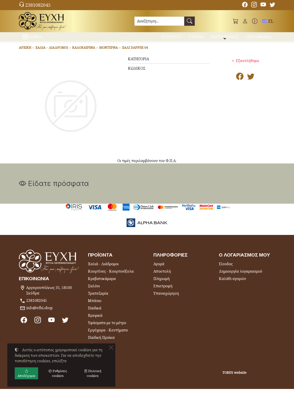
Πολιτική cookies (92, 373)
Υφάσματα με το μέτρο (107, 327)
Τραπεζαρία (98, 298)
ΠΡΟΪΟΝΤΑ (44, 39)
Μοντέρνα (108, 52)
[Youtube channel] (263, 5)
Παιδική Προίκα (101, 342)
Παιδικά (94, 313)
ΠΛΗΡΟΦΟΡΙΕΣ (224, 38)
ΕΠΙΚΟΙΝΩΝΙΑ (258, 38)
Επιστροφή (162, 291)
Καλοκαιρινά (83, 52)
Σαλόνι (94, 291)
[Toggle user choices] (245, 21)
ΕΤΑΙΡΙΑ (196, 38)
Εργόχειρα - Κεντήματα (108, 335)
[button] (235, 21)
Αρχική (25, 52)
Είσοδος (226, 268)
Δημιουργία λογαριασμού (240, 276)
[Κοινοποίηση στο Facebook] (239, 82)
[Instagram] (254, 5)
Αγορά (158, 268)
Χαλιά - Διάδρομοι (51, 52)
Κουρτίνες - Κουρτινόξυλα (111, 276)
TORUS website (234, 377)
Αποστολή (162, 276)
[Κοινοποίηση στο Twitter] (250, 82)
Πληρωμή (161, 283)
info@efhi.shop (39, 312)
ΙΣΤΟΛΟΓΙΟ (171, 38)
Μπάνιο (94, 305)
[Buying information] (255, 21)
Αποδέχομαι (26, 373)
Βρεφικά (95, 320)
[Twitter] (272, 5)
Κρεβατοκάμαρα (102, 283)
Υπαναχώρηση (166, 298)
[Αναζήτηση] (159, 21)
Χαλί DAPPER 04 (135, 52)
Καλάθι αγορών (232, 283)
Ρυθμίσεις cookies (36, 387)
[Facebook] (245, 5)
